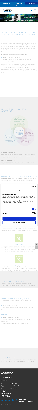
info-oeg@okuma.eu (14, 386)
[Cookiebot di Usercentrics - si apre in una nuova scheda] (30, 186)
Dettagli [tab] (18, 190)
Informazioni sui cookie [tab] (30, 190)
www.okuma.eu (13, 388)
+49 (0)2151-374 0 (14, 383)
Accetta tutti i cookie (19, 218)
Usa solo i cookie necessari (19, 222)
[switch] (32, 213)
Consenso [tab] (7, 190)
